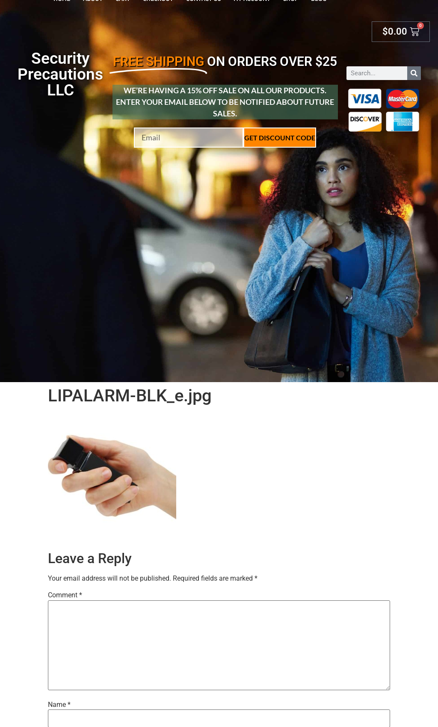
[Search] (414, 73)
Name (59, 704)
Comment (65, 595)
